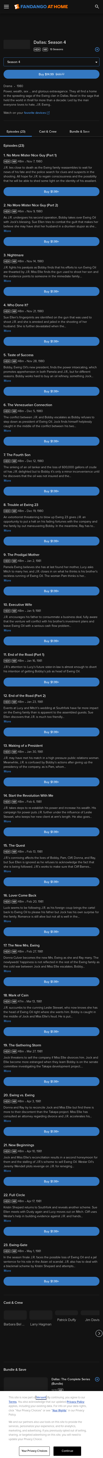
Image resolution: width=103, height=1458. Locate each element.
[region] (51, 1424)
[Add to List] (97, 49)
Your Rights (59, 1410)
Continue (67, 1451)
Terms (13, 1402)
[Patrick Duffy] (66, 1333)
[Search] (97, 6)
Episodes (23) (16, 131)
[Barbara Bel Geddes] (15, 1333)
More (7, 231)
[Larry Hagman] (41, 1333)
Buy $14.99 (59, 74)
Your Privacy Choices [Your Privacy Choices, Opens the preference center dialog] (34, 1451)
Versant (41, 1397)
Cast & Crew (47, 131)
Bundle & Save (80, 131)
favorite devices (37, 113)
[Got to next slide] (99, 1333)
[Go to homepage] (41, 6)
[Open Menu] (6, 6)
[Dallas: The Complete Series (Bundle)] (75, 1381)
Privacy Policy (75, 1402)
